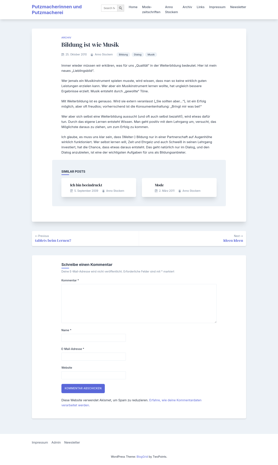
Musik (151, 54)
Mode (159, 185)
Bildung (123, 54)
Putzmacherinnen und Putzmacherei (57, 9)
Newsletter (238, 7)
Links (200, 7)
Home (133, 7)
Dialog (138, 54)
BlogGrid (142, 456)
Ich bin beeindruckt (86, 185)
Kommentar (70, 280)
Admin (56, 442)
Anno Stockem (171, 9)
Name (66, 330)
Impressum (217, 7)
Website (66, 367)
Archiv (187, 7)
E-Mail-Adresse (72, 348)
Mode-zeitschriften (151, 9)
